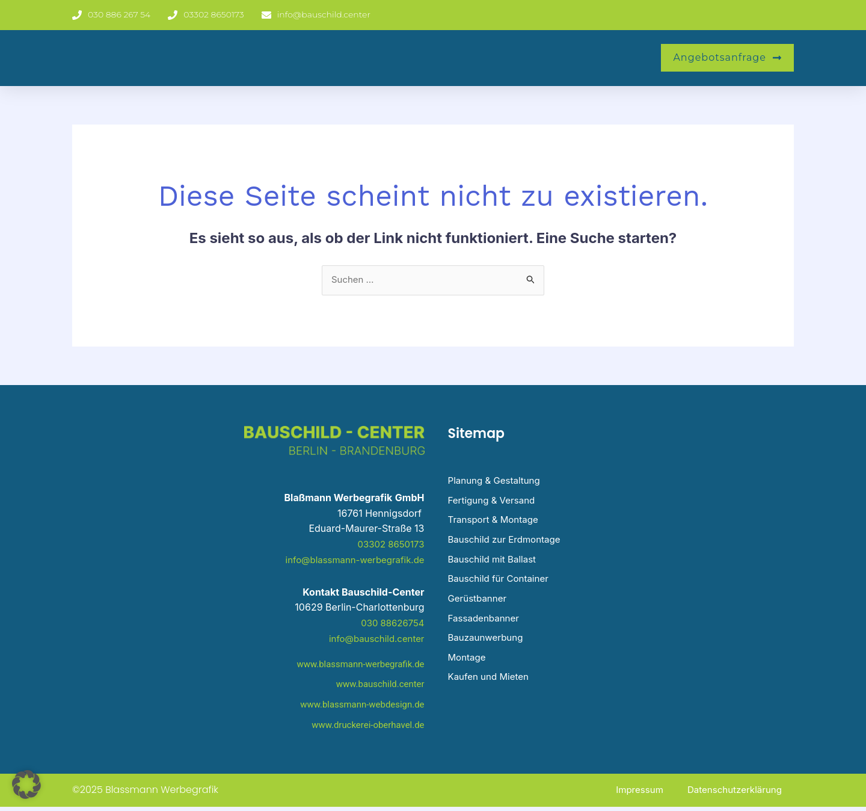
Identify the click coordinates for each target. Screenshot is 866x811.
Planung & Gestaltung (497, 482)
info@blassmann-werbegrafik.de (349, 560)
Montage (468, 667)
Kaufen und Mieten (491, 687)
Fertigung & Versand (494, 503)
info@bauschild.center (373, 638)
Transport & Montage (496, 523)
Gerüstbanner (479, 605)
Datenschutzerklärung (731, 794)
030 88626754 (391, 623)
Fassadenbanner (486, 626)
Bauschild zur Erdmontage (508, 544)
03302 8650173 (389, 544)
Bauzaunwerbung (488, 646)
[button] (26, 784)
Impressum (632, 794)
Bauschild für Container (501, 585)
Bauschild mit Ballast (495, 564)
